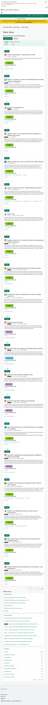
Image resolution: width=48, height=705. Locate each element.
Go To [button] (42, 15)
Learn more (3, 6)
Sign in (34, 15)
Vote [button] (7, 51)
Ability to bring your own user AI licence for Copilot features (25, 161)
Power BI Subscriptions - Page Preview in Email (21, 55)
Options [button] (15, 38)
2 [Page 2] (32, 589)
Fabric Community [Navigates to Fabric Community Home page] (14, 10)
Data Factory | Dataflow (9, 674)
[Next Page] (44, 587)
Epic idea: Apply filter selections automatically (21, 401)
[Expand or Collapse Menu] (2, 13)
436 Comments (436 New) (9, 416)
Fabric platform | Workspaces (10, 668)
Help (38, 15)
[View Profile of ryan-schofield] (7, 486)
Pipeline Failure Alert (8, 605)
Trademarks (3, 698)
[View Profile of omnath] (12, 109)
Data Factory (7, 442)
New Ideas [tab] (17, 41)
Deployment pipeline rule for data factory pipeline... (22, 638)
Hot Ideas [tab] (6, 41)
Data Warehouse (7, 671)
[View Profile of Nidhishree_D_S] (11, 82)
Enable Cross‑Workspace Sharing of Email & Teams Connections (22, 511)
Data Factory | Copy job (15, 442)
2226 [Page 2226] (42, 589)
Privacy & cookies (4, 694)
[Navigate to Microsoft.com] (4, 10)
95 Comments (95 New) (9, 364)
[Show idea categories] (7, 44)
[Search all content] (32, 18)
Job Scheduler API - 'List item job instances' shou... (19, 644)
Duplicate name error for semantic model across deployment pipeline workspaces (25, 241)
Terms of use (3, 696)
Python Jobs (11, 214)
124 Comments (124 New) (9, 472)
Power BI (6, 66)
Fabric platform (7, 657)
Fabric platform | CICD (27, 201)
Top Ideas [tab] (12, 41)
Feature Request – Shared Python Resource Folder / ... (23, 629)
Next (43, 679)
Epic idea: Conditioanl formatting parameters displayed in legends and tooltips (24, 456)
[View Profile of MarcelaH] (6, 621)
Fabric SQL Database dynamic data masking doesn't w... (16, 600)
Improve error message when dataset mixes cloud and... (23, 632)
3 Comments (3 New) (8, 68)
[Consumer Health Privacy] (16, 701)
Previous (34, 679)
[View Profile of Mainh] (5, 644)
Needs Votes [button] (9, 332)
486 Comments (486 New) (9, 390)
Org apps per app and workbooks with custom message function (24, 295)
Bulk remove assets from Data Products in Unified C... (21, 641)
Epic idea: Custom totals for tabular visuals (20, 374)
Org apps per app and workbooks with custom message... (25, 635)
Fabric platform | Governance (21, 526)
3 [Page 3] (35, 589)
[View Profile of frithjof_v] (6, 626)
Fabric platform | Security (37, 201)
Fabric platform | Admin (9, 120)
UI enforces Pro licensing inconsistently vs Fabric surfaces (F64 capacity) (24, 484)
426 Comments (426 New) (9, 337)
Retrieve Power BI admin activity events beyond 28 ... (27, 624)
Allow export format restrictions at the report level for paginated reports (23, 539)
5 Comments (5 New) (8, 311)
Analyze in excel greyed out (15, 107)
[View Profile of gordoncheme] (7, 618)
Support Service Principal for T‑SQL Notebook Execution (24, 188)
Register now (29, 22)
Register (29, 15)
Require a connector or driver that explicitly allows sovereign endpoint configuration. (25, 80)
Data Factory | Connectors (9, 526)
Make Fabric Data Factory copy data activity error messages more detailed (25, 428)
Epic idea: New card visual (15, 322)
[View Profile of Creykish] (9, 215)
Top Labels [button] (6, 648)
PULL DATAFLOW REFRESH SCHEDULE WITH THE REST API (24, 626)
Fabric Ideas (24, 27)
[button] (7, 38)
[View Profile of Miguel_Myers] (14, 323)
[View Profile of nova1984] (6, 641)
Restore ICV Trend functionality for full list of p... (20, 621)
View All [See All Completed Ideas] (6, 610)
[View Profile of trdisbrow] (9, 56)
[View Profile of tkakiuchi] (10, 542)
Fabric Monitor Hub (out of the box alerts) (13, 608)
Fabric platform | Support (19, 498)
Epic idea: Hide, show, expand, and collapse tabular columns (25, 348)
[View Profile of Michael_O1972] (7, 297)
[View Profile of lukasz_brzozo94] (7, 430)
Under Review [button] (9, 358)
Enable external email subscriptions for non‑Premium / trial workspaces (25, 567)
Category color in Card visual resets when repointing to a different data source (24, 134)
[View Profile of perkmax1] (9, 163)
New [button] (9, 63)
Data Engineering (8, 175)
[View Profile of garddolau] (9, 189)
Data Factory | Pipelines (17, 201)
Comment (6, 96)
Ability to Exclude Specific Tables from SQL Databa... (15, 597)
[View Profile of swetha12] (10, 136)
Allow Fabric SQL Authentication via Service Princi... (15, 602)
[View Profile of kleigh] (5, 632)
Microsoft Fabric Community (11, 27)
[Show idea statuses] (15, 44)
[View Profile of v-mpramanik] (13, 269)
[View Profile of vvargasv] (10, 514)
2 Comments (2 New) (8, 283)
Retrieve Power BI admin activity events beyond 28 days (24, 268)
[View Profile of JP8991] (5, 638)
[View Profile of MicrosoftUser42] (7, 635)
